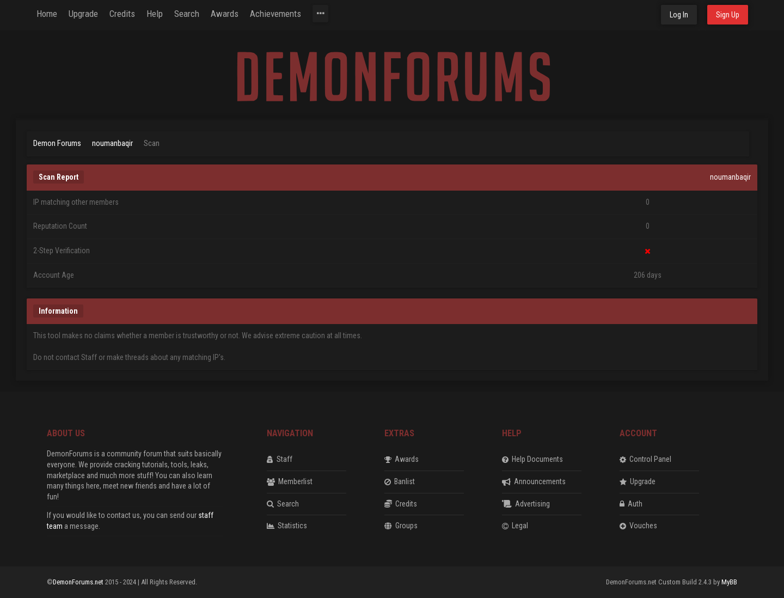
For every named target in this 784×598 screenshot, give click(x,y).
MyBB (729, 582)
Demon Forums (57, 143)
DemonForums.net (79, 582)
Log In (679, 14)
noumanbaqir (112, 143)
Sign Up (727, 14)
